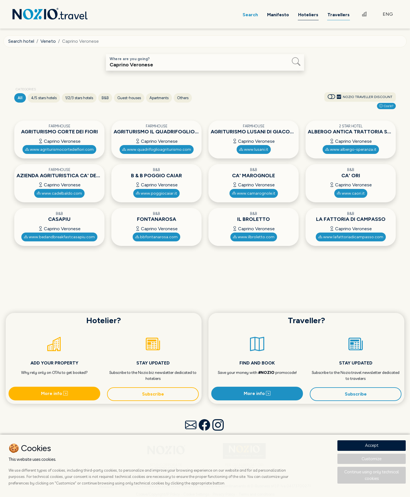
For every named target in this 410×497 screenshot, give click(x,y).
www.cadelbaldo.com (59, 193)
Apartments (159, 98)
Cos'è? (386, 106)
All (20, 98)
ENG (388, 14)
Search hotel (21, 41)
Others (182, 98)
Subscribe (153, 394)
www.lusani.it (253, 149)
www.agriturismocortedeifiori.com (59, 149)
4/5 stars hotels (44, 98)
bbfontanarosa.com (156, 237)
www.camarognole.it (253, 193)
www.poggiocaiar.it (156, 193)
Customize (372, 458)
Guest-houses (129, 98)
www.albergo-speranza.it (350, 149)
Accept (371, 445)
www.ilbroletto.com (253, 237)
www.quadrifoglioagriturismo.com (156, 149)
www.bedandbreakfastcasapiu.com (59, 237)
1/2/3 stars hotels (79, 98)
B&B (105, 98)
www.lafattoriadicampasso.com (350, 237)
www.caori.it (351, 193)
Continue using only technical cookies (371, 475)
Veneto (48, 41)
